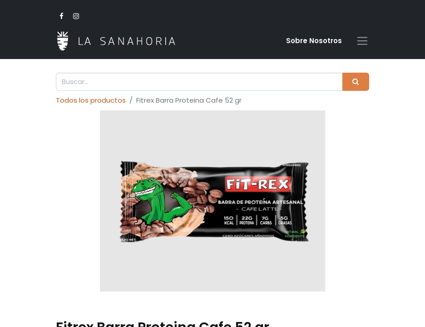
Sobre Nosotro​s (314, 40)
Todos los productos (91, 100)
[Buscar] (355, 82)
